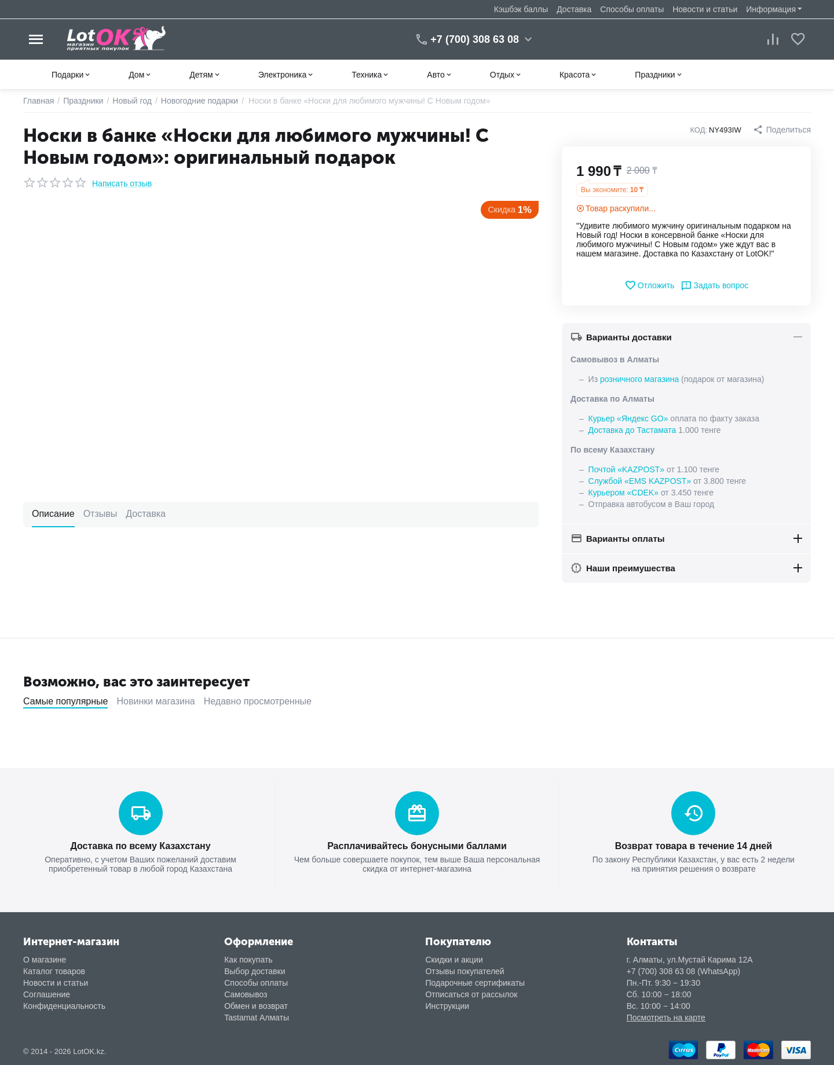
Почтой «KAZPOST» (626, 469)
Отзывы (100, 514)
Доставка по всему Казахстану (140, 846)
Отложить (649, 285)
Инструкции (447, 1006)
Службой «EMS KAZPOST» (640, 481)
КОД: (698, 130)
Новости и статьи (704, 9)
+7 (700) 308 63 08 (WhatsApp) (684, 971)
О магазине (44, 959)
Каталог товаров (54, 971)
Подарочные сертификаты (475, 982)
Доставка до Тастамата (632, 430)
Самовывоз (245, 994)
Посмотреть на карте (666, 1017)
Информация (771, 9)
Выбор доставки (254, 971)
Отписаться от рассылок (471, 994)
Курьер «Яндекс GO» (628, 418)
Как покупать (248, 959)
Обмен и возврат (256, 1006)
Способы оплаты (632, 9)
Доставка (574, 9)
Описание (53, 514)
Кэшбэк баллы (521, 9)
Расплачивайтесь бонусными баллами (417, 846)
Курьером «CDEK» (623, 492)
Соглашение (46, 994)
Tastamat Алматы (256, 1017)
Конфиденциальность (64, 1006)
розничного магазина (639, 379)
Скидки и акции (453, 959)
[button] (782, 129)
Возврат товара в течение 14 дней (693, 846)
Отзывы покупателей (464, 971)
